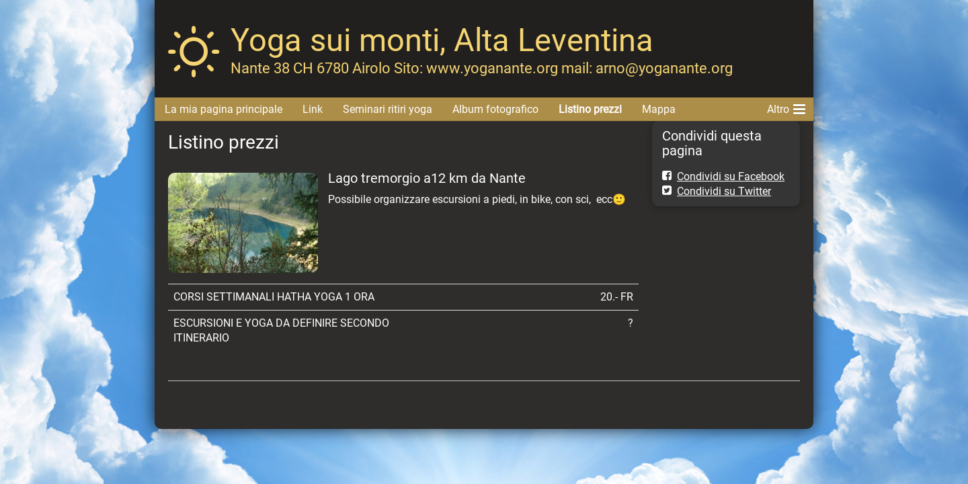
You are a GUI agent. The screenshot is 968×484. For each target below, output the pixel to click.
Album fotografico (495, 109)
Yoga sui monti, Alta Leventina (442, 40)
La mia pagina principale (223, 109)
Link (312, 109)
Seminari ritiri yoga (387, 109)
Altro (786, 106)
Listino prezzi (590, 109)
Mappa (659, 109)
